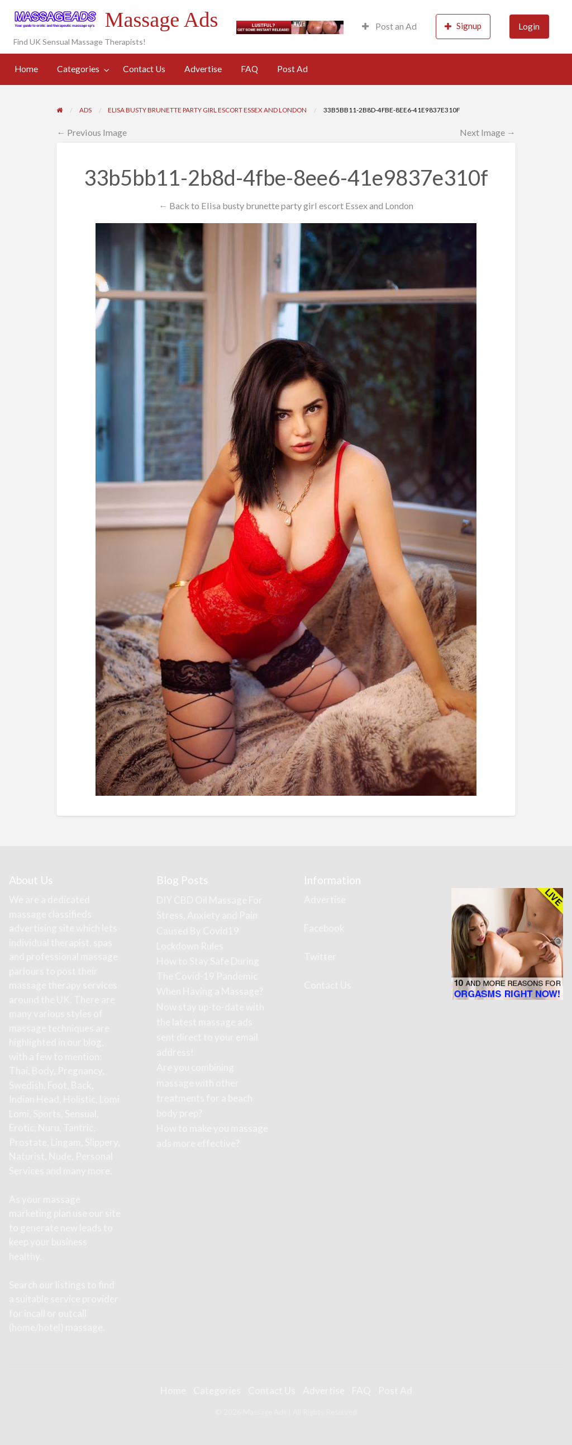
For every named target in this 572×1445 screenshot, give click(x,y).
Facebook (324, 928)
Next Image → (488, 132)
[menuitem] (389, 26)
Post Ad (292, 69)
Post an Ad (389, 26)
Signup (463, 26)
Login (529, 26)
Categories (78, 69)
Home (26, 69)
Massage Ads (161, 19)
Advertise (203, 69)
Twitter (320, 956)
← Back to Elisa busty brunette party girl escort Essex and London (286, 205)
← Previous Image (91, 132)
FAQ (249, 69)
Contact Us (144, 69)
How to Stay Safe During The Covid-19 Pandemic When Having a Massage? (209, 976)
